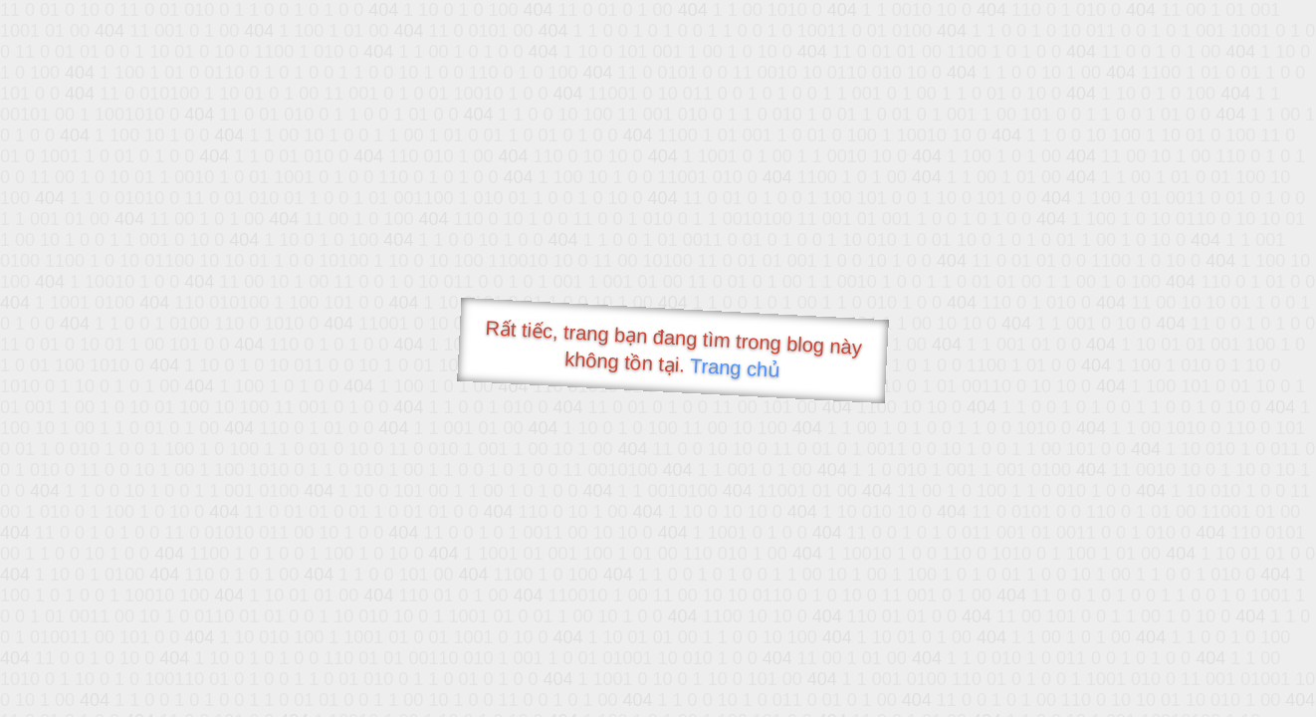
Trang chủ (735, 368)
